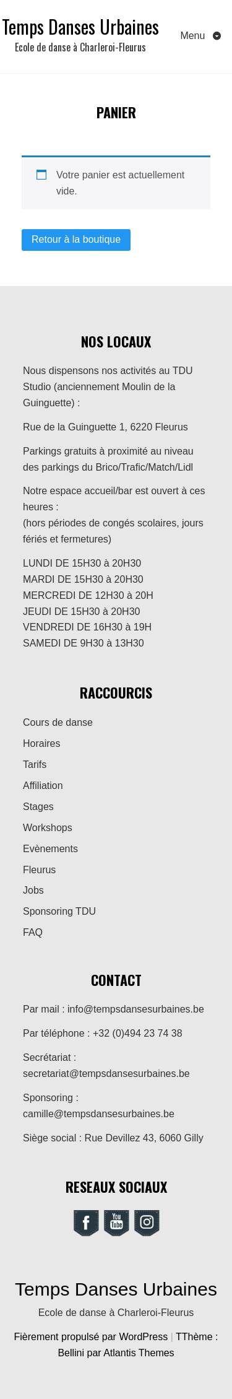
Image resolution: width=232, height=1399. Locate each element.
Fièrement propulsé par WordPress (92, 1336)
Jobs (33, 890)
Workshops (47, 827)
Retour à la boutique (76, 239)
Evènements (50, 848)
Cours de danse (58, 722)
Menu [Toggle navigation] (193, 35)
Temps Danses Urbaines (80, 26)
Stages (38, 806)
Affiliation (43, 785)
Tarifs (34, 764)
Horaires (41, 743)
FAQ (33, 932)
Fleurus (39, 870)
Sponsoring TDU (59, 911)
